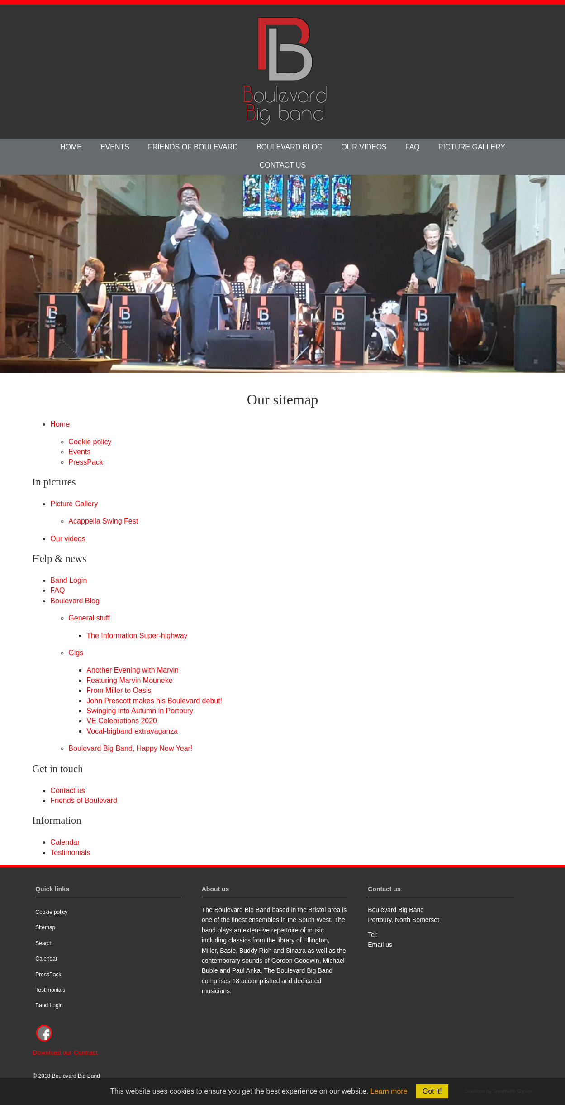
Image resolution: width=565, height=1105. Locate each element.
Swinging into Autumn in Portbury (140, 716)
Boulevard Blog (289, 147)
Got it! (432, 1091)
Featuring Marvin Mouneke (130, 685)
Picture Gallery (471, 147)
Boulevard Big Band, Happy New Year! (131, 753)
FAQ (412, 147)
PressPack (86, 465)
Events (114, 147)
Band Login (69, 585)
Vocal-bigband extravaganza (132, 736)
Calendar (65, 849)
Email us (380, 951)
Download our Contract (65, 1059)
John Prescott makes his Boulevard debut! (155, 705)
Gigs (76, 658)
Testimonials (70, 859)
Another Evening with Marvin (133, 675)
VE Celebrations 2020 (122, 726)
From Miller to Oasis (119, 695)
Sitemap (45, 934)
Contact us (283, 165)
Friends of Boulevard (193, 147)
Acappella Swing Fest (103, 525)
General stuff (89, 623)
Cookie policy (90, 444)
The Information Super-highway (137, 640)
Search (43, 950)
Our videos (363, 147)
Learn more (389, 1091)
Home (71, 147)
